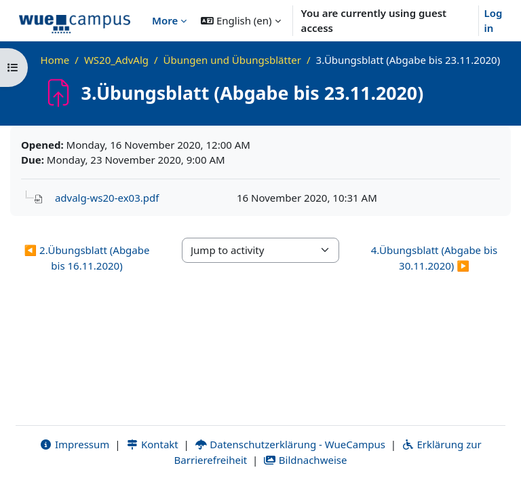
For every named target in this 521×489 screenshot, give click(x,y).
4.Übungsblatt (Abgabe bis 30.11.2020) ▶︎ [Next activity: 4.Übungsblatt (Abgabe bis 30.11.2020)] (434, 257)
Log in (493, 20)
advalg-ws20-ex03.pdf (107, 197)
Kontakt (152, 444)
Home (55, 60)
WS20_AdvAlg (116, 60)
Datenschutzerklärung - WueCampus (290, 444)
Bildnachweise (305, 460)
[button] (240, 20)
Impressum (74, 444)
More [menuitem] (165, 20)
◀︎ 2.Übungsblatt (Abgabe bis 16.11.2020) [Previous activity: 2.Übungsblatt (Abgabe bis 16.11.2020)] (87, 257)
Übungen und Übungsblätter (232, 60)
